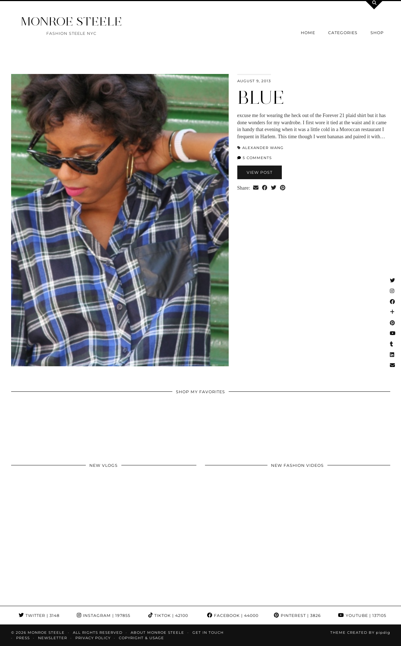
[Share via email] (255, 188)
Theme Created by (360, 632)
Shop (377, 32)
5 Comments (254, 157)
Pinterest (297, 615)
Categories (343, 32)
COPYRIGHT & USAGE (141, 638)
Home (308, 32)
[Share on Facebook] (264, 188)
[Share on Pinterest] (282, 188)
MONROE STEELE (71, 21)
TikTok (168, 615)
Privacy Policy (93, 638)
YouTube (362, 615)
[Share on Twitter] (273, 188)
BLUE (260, 97)
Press (23, 638)
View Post (259, 172)
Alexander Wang (263, 147)
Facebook (232, 615)
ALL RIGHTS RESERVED (97, 632)
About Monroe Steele (157, 632)
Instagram (103, 615)
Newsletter (52, 638)
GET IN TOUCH (208, 632)
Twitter (39, 615)
